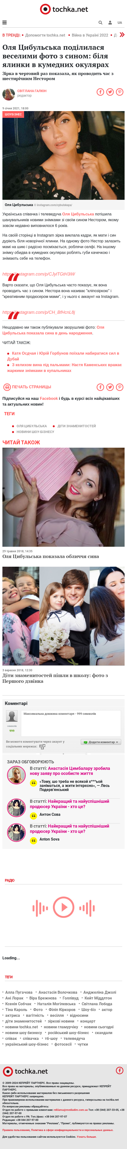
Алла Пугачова (19, 992)
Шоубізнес (13, 114)
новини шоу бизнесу (23, 1032)
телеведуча (74, 1038)
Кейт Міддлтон (98, 998)
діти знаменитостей (77, 426)
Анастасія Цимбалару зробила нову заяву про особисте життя (70, 771)
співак (11, 1038)
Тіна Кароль (16, 1009)
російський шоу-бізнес (68, 1032)
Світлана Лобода (97, 1004)
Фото (38, 1009)
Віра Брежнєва (43, 998)
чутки (83, 1044)
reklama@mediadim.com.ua (71, 1109)
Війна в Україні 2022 (90, 35)
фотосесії (63, 1044)
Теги (9, 977)
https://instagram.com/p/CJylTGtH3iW (38, 274)
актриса (12, 1015)
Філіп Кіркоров (62, 1009)
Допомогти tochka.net (45, 35)
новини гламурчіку (61, 1027)
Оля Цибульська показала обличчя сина (50, 556)
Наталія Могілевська (56, 1004)
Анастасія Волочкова (58, 992)
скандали (103, 1032)
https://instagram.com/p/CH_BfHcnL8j (38, 312)
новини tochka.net (21, 1027)
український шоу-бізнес (26, 1044)
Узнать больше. (87, 1136)
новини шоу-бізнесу (35, 432)
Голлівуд (71, 998)
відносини (79, 1015)
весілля (57, 1015)
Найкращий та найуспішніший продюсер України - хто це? (69, 804)
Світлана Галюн (32, 91)
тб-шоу (51, 1038)
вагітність (35, 1015)
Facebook (49, 398)
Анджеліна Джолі (99, 992)
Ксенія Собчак (18, 1004)
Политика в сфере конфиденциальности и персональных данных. (72, 1130)
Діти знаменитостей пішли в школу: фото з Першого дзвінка (55, 678)
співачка (31, 1038)
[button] (110, 22)
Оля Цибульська (32, 426)
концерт (87, 1021)
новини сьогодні (99, 1027)
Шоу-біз (88, 1009)
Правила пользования (16, 1130)
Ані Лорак (14, 998)
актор (107, 1009)
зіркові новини (61, 1021)
